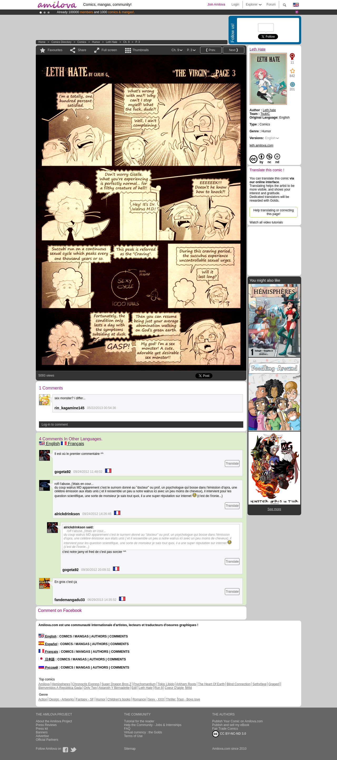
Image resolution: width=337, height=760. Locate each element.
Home (42, 42)
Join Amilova (216, 4)
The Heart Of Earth (211, 684)
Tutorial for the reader (139, 721)
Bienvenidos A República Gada (60, 688)
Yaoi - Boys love (188, 699)
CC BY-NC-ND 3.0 (229, 733)
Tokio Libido (166, 684)
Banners (42, 732)
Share (82, 50)
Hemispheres (61, 684)
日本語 (46, 659)
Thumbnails (140, 50)
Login (235, 4)
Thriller (171, 699)
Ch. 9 (126, 42)
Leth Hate (111, 42)
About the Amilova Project (54, 721)
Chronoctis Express (86, 684)
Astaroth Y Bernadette (114, 688)
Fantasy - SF (85, 699)
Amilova (44, 684)
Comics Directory (61, 42)
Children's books (118, 699)
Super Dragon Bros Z (116, 684)
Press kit (42, 728)
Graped (273, 684)
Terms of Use (133, 736)
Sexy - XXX (156, 699)
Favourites (55, 50)
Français (72, 443)
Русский (48, 667)
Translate (232, 463)
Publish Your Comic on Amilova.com (237, 721)
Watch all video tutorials (266, 222)
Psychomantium (144, 684)
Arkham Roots (186, 684)
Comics (81, 42)
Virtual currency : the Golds (143, 732)
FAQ (127, 728)
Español (47, 644)
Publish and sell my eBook (230, 725)
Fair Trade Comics (225, 728)
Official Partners (47, 740)
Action (42, 699)
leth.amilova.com (261, 145)
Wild (189, 688)
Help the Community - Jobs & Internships (152, 725)
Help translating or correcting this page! (273, 212)
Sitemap (130, 749)
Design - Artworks (61, 699)
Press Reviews (46, 725)
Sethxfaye (259, 684)
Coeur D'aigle (175, 688)
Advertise (42, 736)
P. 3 (138, 42)
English (49, 443)
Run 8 (158, 688)
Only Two (90, 688)
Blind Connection (239, 684)
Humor (96, 42)
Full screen (109, 50)
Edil (134, 688)
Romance (139, 699)
